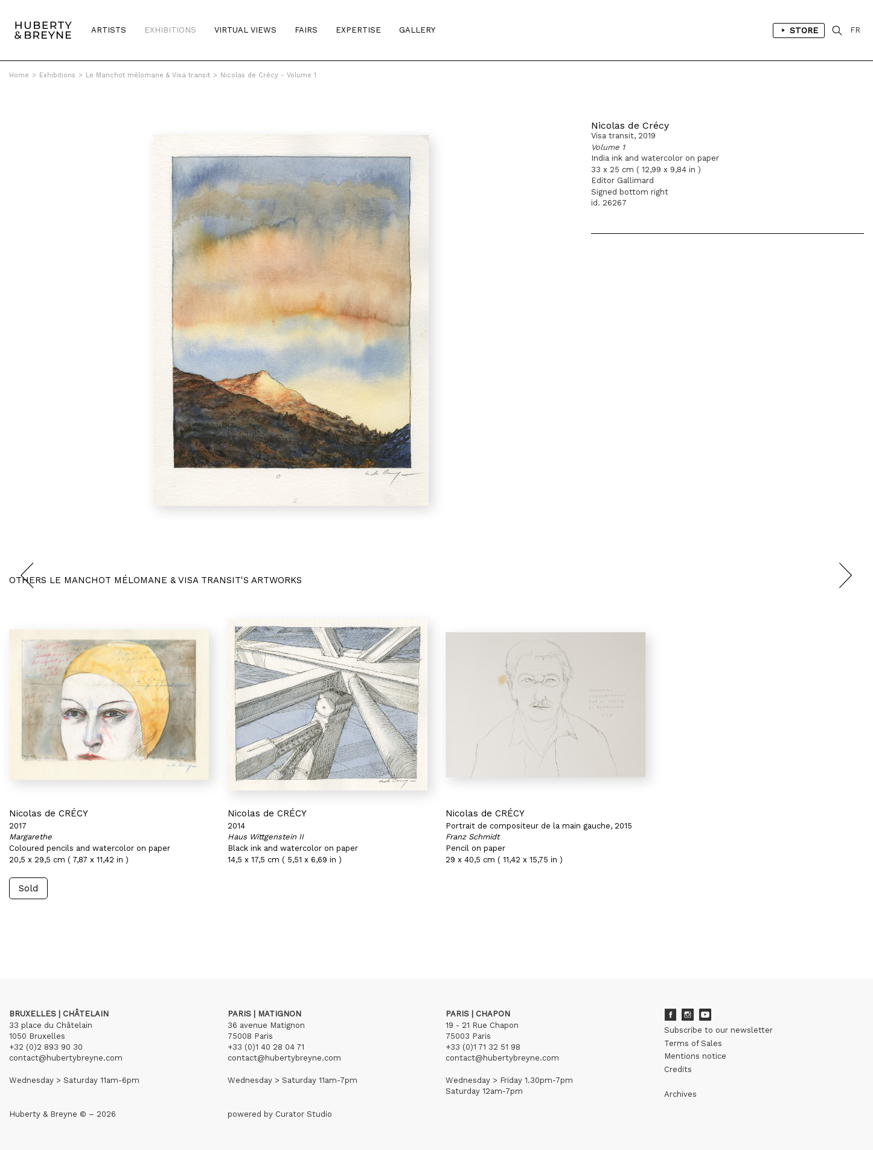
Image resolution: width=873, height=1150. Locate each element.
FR (855, 29)
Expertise (358, 29)
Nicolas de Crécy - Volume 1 (268, 75)
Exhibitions (170, 29)
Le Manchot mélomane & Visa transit (148, 75)
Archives (680, 1094)
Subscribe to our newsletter (718, 1030)
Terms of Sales (693, 1043)
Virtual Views (245, 29)
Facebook (670, 1015)
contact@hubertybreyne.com (66, 1057)
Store (798, 30)
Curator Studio (303, 1114)
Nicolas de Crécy (630, 125)
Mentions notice (695, 1056)
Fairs (306, 29)
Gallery (417, 29)
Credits (678, 1069)
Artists (108, 29)
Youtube (705, 1015)
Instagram (688, 1015)
